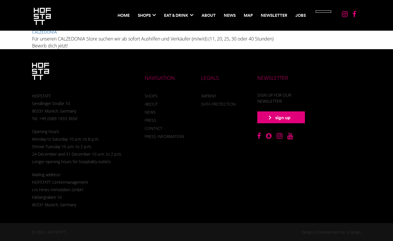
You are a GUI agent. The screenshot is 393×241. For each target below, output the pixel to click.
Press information (164, 136)
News (230, 15)
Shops (144, 15)
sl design (354, 232)
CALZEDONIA (44, 32)
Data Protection (218, 104)
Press (150, 120)
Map (248, 15)
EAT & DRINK (176, 15)
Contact (153, 128)
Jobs (300, 15)
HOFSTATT (57, 232)
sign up (279, 117)
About (209, 15)
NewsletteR (274, 15)
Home (124, 15)
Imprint (208, 96)
